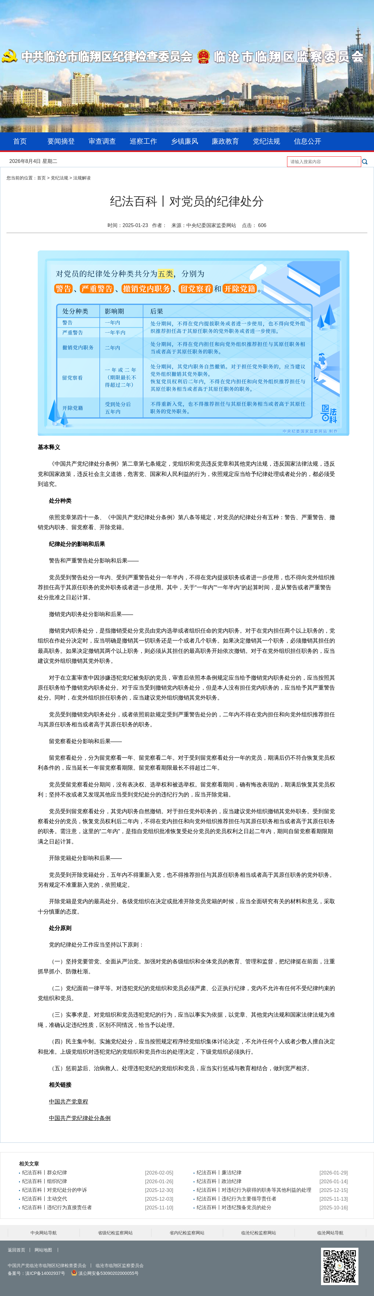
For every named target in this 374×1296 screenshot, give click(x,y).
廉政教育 (225, 141)
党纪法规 (266, 141)
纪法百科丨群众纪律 (44, 1172)
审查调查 (102, 141)
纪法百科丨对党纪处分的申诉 (54, 1190)
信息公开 (307, 141)
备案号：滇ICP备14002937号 (36, 1273)
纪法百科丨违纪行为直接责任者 (57, 1207)
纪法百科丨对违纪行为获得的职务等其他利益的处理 (254, 1190)
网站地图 (43, 1249)
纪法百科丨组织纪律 (44, 1181)
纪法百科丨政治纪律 (219, 1181)
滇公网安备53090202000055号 (105, 1273)
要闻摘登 (61, 141)
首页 (20, 141)
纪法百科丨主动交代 (44, 1198)
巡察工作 (143, 141)
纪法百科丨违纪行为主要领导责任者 (236, 1198)
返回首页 (16, 1249)
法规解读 (82, 177)
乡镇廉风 (184, 141)
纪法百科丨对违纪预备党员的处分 (234, 1207)
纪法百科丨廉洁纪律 (219, 1172)
